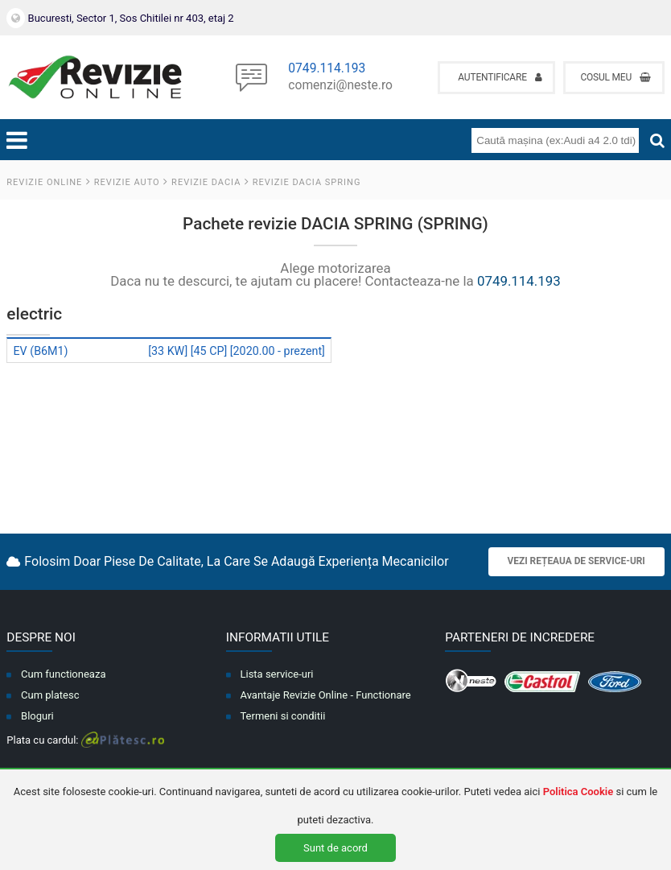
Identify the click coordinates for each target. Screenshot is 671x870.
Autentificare (499, 77)
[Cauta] (657, 141)
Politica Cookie (578, 791)
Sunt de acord (335, 848)
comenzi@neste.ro (340, 86)
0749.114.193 (326, 69)
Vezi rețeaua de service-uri (576, 561)
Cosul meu (615, 77)
